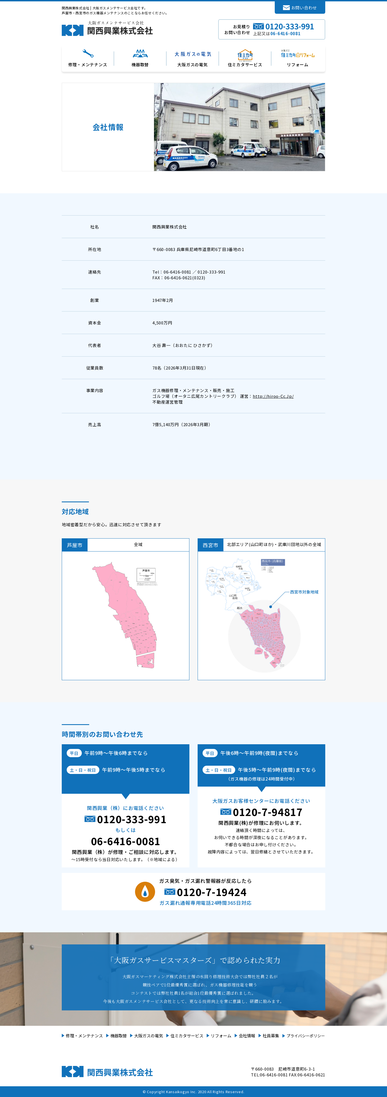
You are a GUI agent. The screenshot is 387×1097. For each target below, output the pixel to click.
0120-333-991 (132, 818)
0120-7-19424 (211, 891)
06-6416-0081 (126, 840)
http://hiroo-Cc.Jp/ (273, 396)
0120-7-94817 (267, 811)
